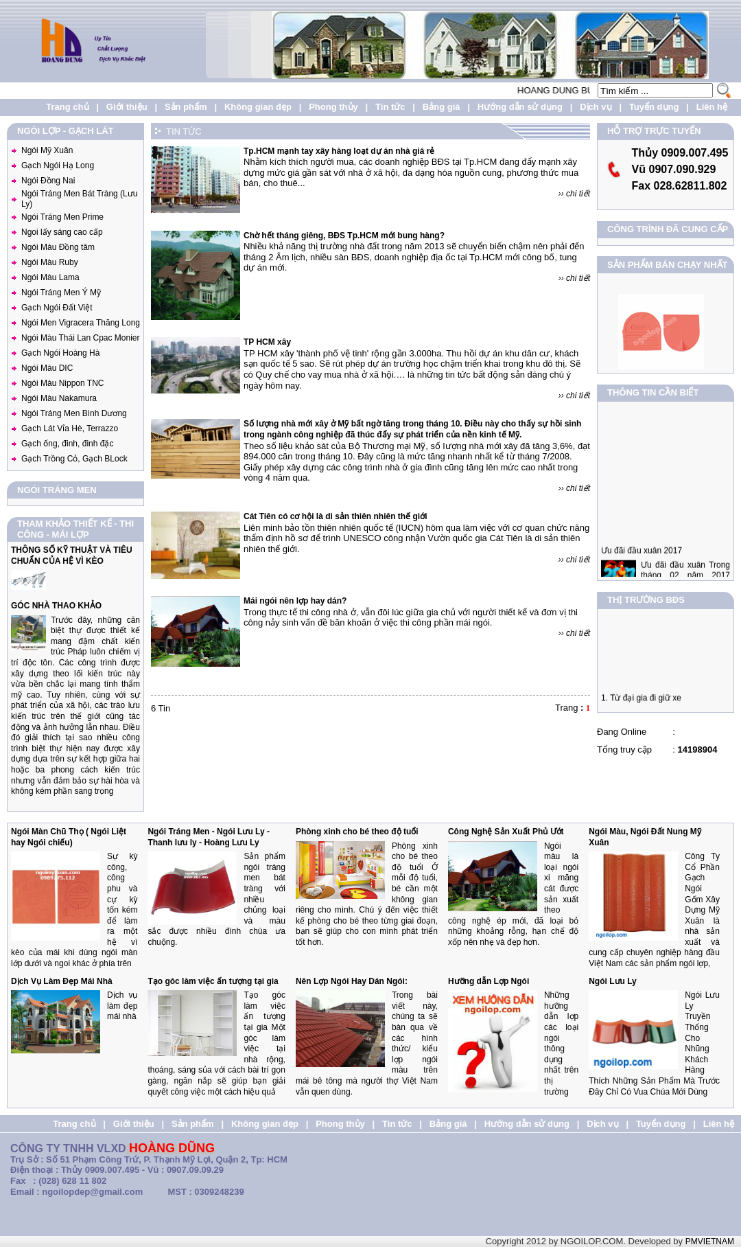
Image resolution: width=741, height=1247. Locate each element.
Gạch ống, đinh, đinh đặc (67, 443)
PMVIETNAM (709, 1241)
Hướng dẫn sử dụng (520, 107)
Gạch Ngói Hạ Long (57, 165)
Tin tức (390, 107)
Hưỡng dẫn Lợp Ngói (488, 981)
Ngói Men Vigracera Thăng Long (80, 323)
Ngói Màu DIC (47, 368)
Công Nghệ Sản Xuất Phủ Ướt (506, 831)
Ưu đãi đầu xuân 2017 (641, 560)
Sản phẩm (186, 107)
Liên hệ (711, 107)
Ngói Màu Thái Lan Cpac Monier (80, 338)
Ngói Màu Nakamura (59, 398)
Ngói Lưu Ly (613, 981)
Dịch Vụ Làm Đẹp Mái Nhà (62, 981)
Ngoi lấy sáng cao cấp (62, 232)
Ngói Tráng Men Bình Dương (74, 413)
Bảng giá (441, 107)
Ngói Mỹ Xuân (47, 150)
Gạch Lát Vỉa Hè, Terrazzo (69, 428)
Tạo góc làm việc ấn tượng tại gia (213, 981)
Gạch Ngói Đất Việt (56, 307)
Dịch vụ (595, 107)
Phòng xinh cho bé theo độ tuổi (357, 831)
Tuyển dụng (654, 107)
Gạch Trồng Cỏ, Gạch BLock (74, 459)
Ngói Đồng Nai (48, 180)
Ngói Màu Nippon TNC (62, 383)
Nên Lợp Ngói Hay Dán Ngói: (352, 981)
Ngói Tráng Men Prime (62, 217)
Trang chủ (67, 107)
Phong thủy (333, 107)
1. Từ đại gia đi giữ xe (641, 702)
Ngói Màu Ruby (49, 262)
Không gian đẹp (258, 107)
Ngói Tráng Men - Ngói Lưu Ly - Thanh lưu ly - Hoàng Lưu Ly (209, 837)
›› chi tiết (574, 193)
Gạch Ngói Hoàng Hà (60, 353)
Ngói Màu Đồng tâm (58, 247)
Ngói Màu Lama (50, 277)
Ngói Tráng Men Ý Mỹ (61, 292)
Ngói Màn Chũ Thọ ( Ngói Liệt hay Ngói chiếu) (68, 837)
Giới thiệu (127, 107)
